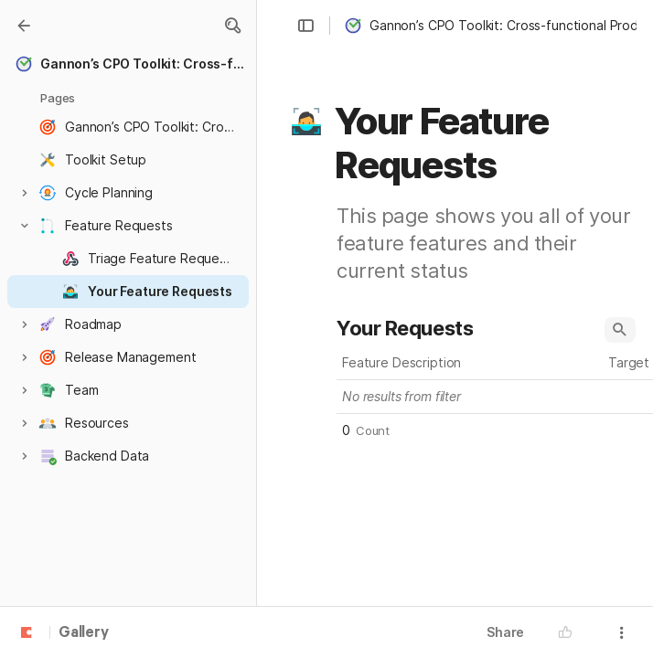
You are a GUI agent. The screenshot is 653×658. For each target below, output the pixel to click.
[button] (232, 25)
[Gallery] (24, 25)
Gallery (84, 633)
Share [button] (505, 632)
